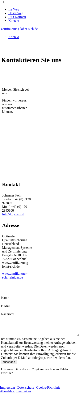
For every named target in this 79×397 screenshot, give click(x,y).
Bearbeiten (23, 395)
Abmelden (7, 395)
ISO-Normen (17, 17)
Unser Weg (15, 13)
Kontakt (13, 20)
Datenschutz (25, 391)
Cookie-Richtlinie (48, 391)
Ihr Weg (13, 9)
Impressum (7, 391)
